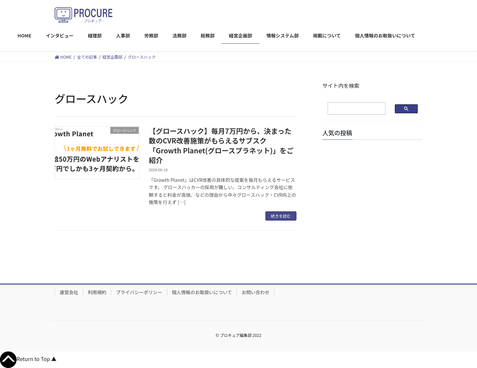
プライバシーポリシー (139, 292)
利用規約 (97, 292)
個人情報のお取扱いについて (202, 292)
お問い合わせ (255, 292)
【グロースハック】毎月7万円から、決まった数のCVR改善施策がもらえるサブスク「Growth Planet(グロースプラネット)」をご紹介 (221, 145)
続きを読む (281, 216)
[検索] (351, 109)
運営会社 (69, 292)
